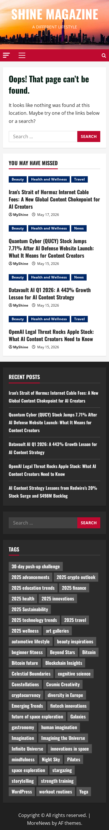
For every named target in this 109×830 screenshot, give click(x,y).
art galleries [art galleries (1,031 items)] (57, 630)
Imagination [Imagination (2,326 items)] (23, 737)
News (79, 228)
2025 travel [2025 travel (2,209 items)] (75, 619)
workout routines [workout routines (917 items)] (55, 791)
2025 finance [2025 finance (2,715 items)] (74, 587)
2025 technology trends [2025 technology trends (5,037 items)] (34, 619)
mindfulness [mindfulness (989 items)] (23, 759)
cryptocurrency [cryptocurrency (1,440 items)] (26, 694)
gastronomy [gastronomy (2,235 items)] (23, 727)
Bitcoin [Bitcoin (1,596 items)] (89, 652)
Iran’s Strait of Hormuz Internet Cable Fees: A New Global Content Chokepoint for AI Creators (54, 199)
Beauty (18, 179)
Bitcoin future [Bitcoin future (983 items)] (25, 662)
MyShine (20, 214)
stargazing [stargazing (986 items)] (62, 770)
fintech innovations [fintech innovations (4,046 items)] (68, 705)
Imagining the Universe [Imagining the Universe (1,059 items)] (63, 737)
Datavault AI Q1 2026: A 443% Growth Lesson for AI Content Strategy (50, 293)
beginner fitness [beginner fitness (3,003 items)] (27, 652)
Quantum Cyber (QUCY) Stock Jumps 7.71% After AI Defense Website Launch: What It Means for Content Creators (51, 248)
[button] (6, 54)
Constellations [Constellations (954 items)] (25, 684)
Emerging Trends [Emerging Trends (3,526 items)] (27, 705)
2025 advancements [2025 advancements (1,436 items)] (30, 577)
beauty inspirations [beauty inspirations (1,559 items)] (75, 641)
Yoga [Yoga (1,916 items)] (83, 791)
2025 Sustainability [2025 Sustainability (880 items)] (30, 609)
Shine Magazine (54, 13)
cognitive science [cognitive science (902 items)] (74, 673)
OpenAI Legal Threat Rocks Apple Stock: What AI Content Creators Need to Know (51, 335)
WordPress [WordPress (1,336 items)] (22, 791)
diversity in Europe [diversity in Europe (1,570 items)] (65, 694)
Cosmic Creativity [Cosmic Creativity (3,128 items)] (63, 684)
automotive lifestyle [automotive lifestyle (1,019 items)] (31, 641)
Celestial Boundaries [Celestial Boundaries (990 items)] (31, 673)
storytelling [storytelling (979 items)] (23, 780)
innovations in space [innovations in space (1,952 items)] (70, 748)
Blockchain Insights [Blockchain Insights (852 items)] (63, 662)
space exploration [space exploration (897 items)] (28, 770)
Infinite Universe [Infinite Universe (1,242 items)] (27, 748)
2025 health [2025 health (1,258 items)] (23, 598)
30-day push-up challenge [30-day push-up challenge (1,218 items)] (36, 566)
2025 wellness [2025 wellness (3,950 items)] (25, 630)
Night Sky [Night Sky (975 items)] (51, 759)
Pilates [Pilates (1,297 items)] (73, 759)
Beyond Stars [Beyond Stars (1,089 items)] (62, 652)
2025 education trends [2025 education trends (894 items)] (33, 587)
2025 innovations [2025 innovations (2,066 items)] (58, 598)
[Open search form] (104, 55)
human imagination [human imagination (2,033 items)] (59, 727)
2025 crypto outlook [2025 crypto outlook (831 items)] (76, 577)
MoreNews (39, 823)
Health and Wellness (49, 179)
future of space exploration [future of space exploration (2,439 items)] (37, 716)
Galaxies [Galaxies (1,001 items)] (78, 716)
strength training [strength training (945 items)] (57, 780)
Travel (79, 179)
